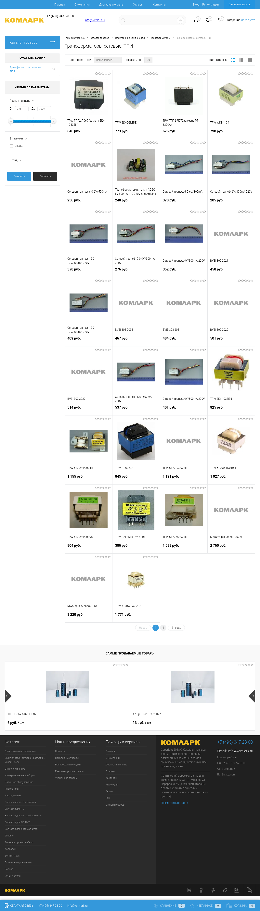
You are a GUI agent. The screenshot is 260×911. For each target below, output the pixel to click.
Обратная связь (19, 905)
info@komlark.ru (95, 20)
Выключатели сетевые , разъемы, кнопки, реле (25, 759)
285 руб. (231, 202)
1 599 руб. (184, 547)
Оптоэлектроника (15, 768)
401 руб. (184, 409)
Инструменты (13, 795)
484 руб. (184, 340)
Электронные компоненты (20, 751)
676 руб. (184, 133)
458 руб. (231, 271)
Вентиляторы (12, 855)
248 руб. (136, 202)
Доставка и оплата (111, 4)
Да (19, 146)
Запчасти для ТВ (14, 808)
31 (53, 69)
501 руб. (231, 340)
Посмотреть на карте (174, 802)
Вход (196, 4)
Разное (9, 869)
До (33, 108)
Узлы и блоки (12, 875)
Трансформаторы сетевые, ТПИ (25, 69)
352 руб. (184, 271)
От (11, 108)
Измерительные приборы (20, 775)
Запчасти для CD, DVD (17, 822)
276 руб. (136, 271)
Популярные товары (67, 757)
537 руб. (136, 409)
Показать (19, 176)
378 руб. (88, 271)
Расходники (12, 788)
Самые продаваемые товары (130, 653)
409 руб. (88, 340)
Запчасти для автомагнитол (21, 828)
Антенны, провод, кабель (19, 842)
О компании (82, 4)
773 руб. (136, 133)
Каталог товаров (32, 42)
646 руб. (88, 133)
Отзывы (138, 4)
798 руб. (231, 133)
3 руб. (203, 723)
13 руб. (79, 723)
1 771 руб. (136, 616)
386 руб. (136, 547)
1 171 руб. (184, 478)
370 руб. (184, 202)
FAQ (108, 798)
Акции (109, 791)
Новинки (60, 751)
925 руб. (231, 409)
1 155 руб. (88, 478)
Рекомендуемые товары (69, 771)
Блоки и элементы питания (20, 802)
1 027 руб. (231, 478)
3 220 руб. (88, 616)
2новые (9, 835)
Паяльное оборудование (19, 782)
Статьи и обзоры (115, 804)
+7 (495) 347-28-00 (50, 905)
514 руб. (88, 409)
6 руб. (15, 723)
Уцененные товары (66, 777)
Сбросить (45, 176)
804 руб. (88, 547)
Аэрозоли (10, 848)
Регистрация (210, 4)
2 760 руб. (231, 547)
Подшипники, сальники (18, 862)
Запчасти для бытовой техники (23, 815)
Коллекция (112, 784)
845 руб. (136, 478)
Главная (59, 4)
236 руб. (88, 202)
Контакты (159, 4)
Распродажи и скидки (68, 764)
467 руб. (136, 340)
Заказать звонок (240, 4)
